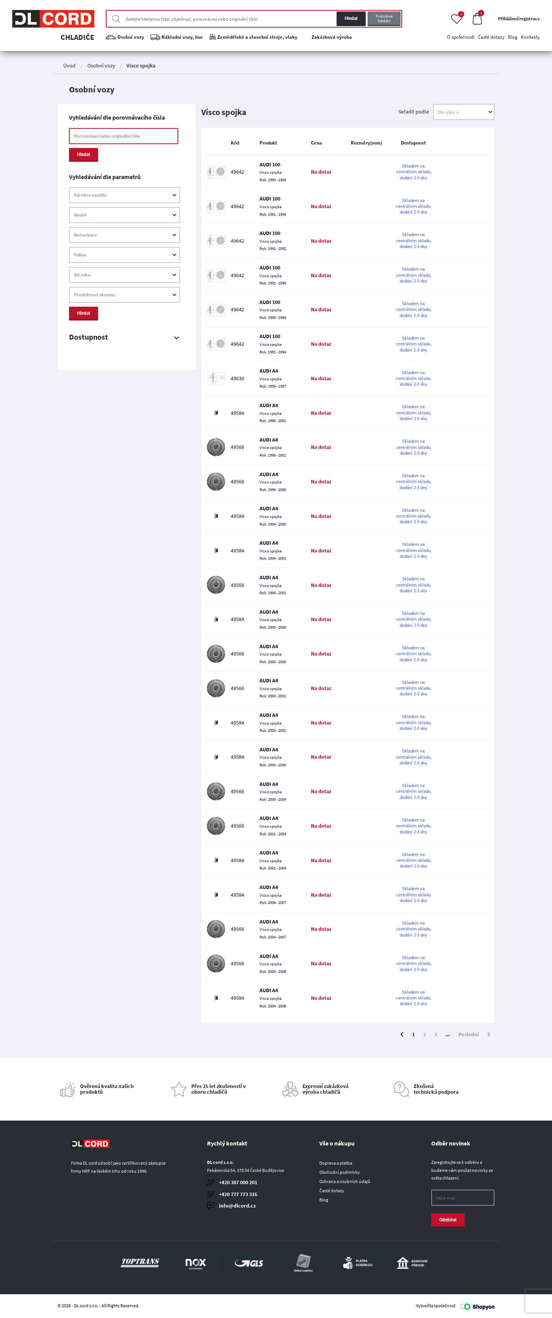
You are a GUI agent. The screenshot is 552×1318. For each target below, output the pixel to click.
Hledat (351, 18)
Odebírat (448, 1220)
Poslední (468, 1034)
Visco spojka (141, 65)
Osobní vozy (101, 65)
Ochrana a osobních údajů (344, 1181)
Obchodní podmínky (339, 1172)
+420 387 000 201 (238, 1182)
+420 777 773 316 (238, 1194)
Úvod (69, 65)
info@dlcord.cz (237, 1205)
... (447, 1034)
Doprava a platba (335, 1163)
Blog (323, 1200)
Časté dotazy (331, 1190)
